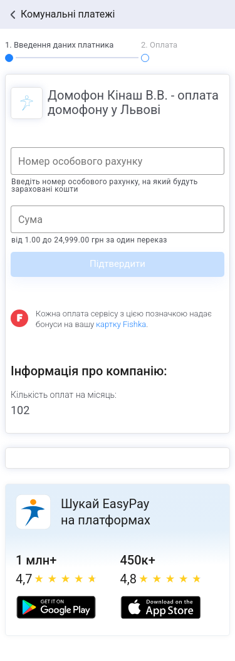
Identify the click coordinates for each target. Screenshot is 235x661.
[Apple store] (160, 607)
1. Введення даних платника (59, 44)
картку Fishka (121, 324)
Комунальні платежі (68, 14)
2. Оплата (159, 44)
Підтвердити (117, 263)
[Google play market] (56, 607)
